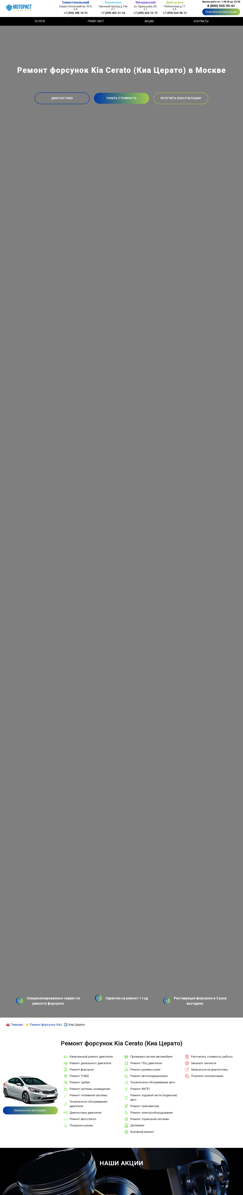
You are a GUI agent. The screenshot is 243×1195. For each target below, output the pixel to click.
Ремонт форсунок (81, 1069)
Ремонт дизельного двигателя (90, 1063)
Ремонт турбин (79, 1082)
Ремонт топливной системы (88, 1095)
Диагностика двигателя (85, 1112)
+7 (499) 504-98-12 (175, 12)
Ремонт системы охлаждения (89, 1089)
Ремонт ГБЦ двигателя (146, 1063)
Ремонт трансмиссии (144, 1106)
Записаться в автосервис (30, 1110)
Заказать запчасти (203, 1063)
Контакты (201, 21)
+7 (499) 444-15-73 (145, 12)
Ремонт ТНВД (79, 1076)
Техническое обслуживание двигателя (88, 1104)
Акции (149, 21)
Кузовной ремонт (142, 1132)
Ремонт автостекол (82, 1119)
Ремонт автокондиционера (149, 1076)
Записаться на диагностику (209, 1069)
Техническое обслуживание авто (152, 1082)
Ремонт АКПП (140, 1089)
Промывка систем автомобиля (151, 1056)
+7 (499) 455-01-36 (113, 12)
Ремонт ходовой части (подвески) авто (153, 1097)
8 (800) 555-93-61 (221, 6)
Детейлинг (137, 1125)
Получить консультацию (221, 11)
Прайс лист (96, 21)
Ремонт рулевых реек (145, 1069)
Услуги (40, 21)
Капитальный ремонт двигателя (91, 1056)
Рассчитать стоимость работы (212, 1056)
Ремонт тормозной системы (149, 1119)
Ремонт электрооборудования (151, 1112)
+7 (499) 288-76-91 (76, 12)
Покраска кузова (81, 1125)
